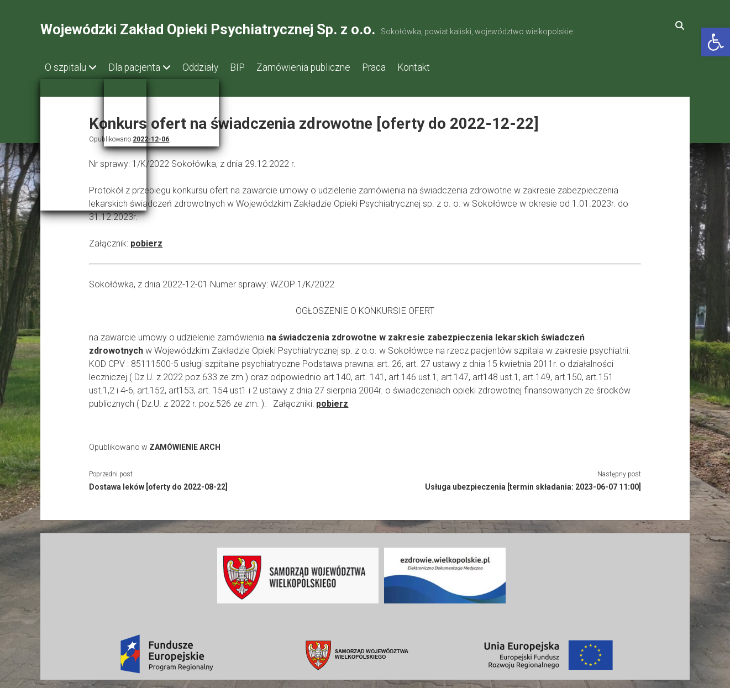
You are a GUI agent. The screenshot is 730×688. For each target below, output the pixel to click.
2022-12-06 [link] (151, 136)
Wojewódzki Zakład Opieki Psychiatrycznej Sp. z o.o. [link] (207, 29)
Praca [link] (401, 67)
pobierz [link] (146, 240)
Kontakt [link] (446, 67)
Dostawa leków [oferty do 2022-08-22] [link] (158, 483)
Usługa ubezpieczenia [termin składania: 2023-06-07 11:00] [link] (533, 483)
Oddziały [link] (211, 67)
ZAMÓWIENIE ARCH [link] (184, 443)
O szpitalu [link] (65, 67)
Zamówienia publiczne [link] (325, 67)
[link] (715, 42)
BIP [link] (253, 67)
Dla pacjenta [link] (140, 67)
